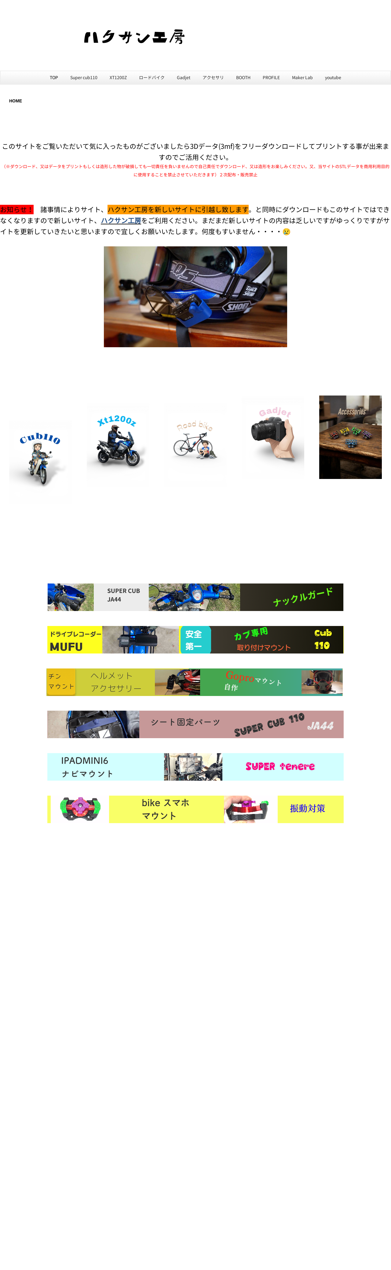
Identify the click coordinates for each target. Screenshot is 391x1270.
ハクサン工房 (121, 220)
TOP (54, 77)
